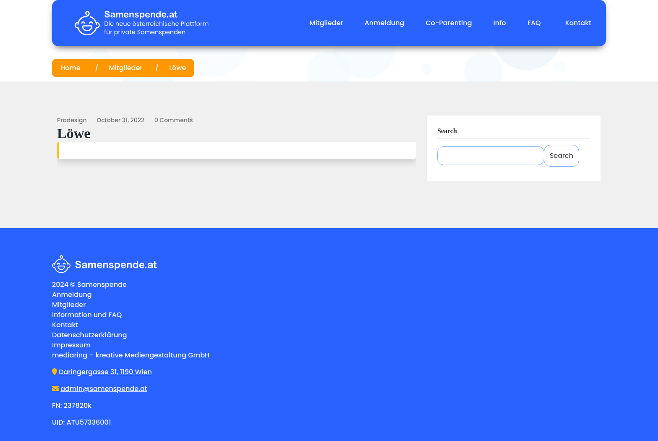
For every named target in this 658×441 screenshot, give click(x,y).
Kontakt (578, 23)
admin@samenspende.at (103, 389)
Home (71, 68)
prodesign (72, 120)
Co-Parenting (449, 23)
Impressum (71, 345)
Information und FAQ (87, 315)
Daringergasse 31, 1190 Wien (105, 372)
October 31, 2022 (120, 120)
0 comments (173, 120)
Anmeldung (385, 23)
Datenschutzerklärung (89, 335)
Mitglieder (326, 23)
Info (500, 23)
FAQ (534, 23)
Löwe (177, 68)
